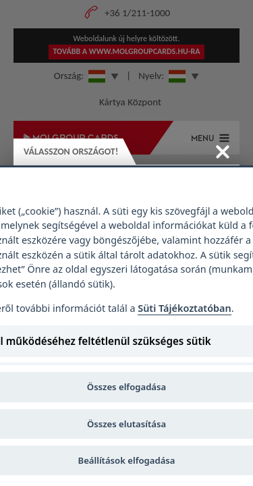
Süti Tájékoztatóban (184, 308)
